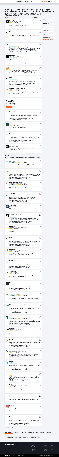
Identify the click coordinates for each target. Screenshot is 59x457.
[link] (27, 1)
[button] (49, 1)
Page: (12, 427)
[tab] (9, 433)
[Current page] (14, 427)
